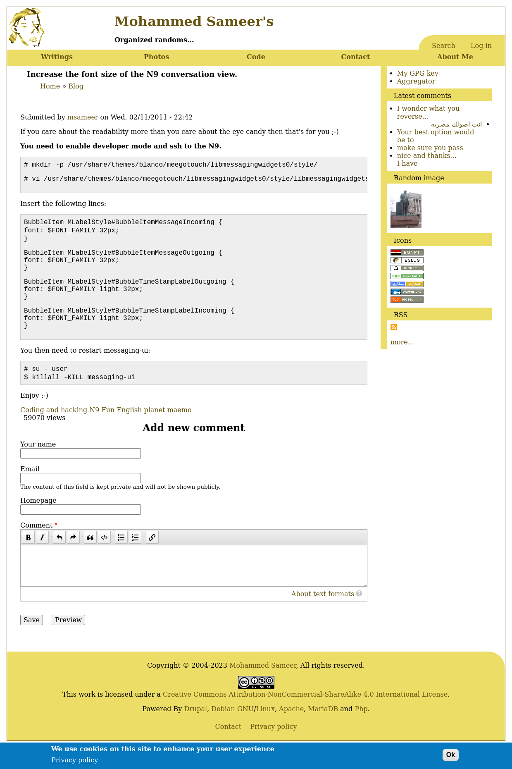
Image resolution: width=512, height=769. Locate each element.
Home (50, 86)
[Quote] (90, 558)
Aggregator (416, 81)
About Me (455, 57)
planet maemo (167, 431)
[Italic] (42, 558)
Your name (38, 466)
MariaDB (323, 730)
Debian (223, 730)
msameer (82, 117)
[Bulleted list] (121, 558)
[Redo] (73, 558)
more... (402, 342)
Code (256, 57)
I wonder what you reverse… (428, 112)
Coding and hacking (53, 431)
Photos (156, 57)
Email (30, 490)
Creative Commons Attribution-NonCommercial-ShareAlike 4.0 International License (305, 716)
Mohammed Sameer (262, 687)
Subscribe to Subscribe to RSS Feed (394, 327)
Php (361, 730)
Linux (265, 730)
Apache (291, 730)
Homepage (38, 522)
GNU (245, 730)
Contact (355, 57)
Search (443, 46)
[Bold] (28, 558)
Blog (75, 86)
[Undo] (59, 558)
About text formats (322, 615)
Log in (481, 46)
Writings (57, 57)
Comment (36, 547)
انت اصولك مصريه (456, 124)
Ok (450, 757)
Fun (108, 431)
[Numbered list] (135, 558)
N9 (94, 431)
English (129, 431)
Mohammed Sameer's (194, 21)
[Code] (104, 558)
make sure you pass (430, 148)
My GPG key (417, 73)
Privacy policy (74, 762)
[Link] (151, 558)
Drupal (195, 730)
